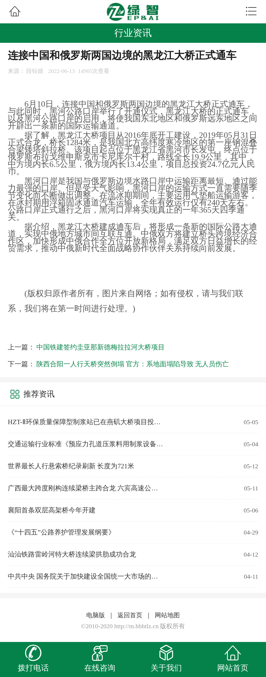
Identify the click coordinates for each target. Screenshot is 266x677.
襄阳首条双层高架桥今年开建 (52, 510)
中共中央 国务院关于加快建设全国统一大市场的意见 (86, 576)
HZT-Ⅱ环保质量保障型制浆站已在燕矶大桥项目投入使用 (86, 422)
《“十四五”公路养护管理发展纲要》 (61, 532)
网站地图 (167, 615)
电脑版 (95, 615)
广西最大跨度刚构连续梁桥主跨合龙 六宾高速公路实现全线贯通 (86, 488)
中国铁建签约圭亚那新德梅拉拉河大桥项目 (100, 347)
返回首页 (129, 615)
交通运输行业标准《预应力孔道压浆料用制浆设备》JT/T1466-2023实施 (86, 444)
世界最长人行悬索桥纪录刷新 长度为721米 (71, 466)
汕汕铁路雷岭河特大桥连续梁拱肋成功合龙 (72, 554)
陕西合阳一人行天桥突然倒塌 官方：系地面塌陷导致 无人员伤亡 (132, 364)
